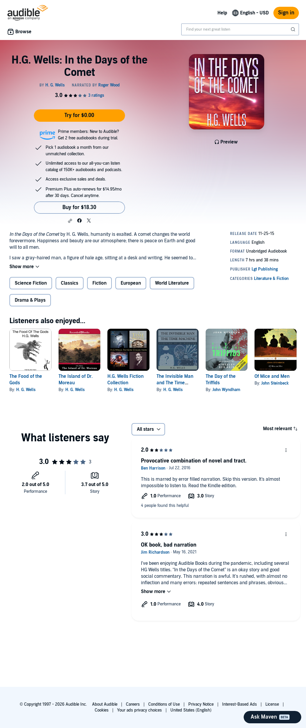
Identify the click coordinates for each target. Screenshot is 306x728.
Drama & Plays (30, 300)
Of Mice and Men (272, 376)
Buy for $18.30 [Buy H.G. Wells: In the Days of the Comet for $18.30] (79, 207)
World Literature (172, 283)
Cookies (102, 710)
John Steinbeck (275, 383)
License (272, 704)
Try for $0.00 (79, 115)
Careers (133, 704)
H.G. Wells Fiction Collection (125, 379)
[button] (70, 220)
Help (222, 13)
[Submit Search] (293, 29)
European (131, 283)
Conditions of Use (164, 704)
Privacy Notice (201, 704)
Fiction (99, 283)
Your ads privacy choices (139, 710)
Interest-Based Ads (239, 704)
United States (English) (191, 710)
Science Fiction (31, 283)
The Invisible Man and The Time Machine (175, 382)
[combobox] (240, 29)
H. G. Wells (26, 389)
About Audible (104, 704)
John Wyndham (226, 389)
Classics (69, 283)
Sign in (286, 13)
